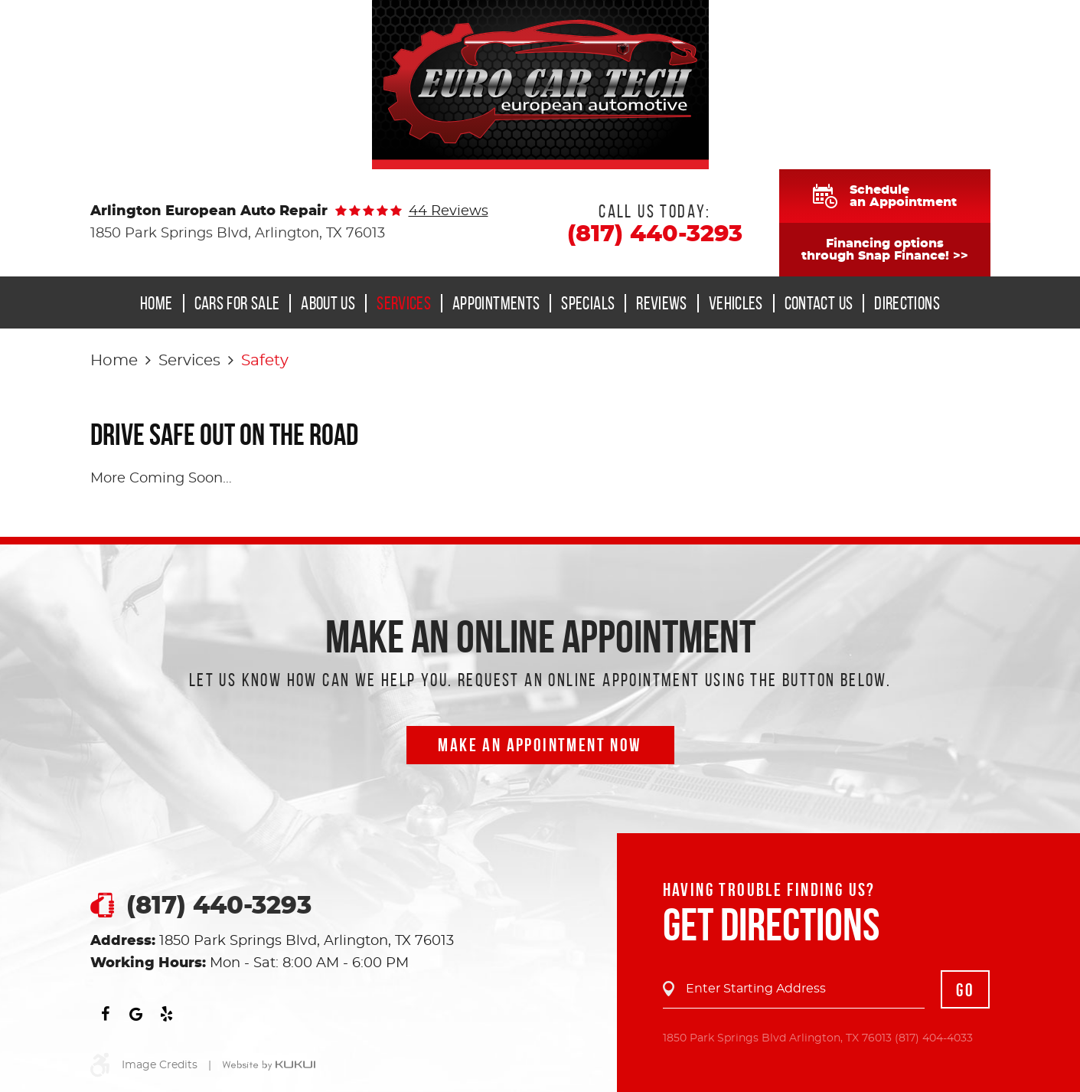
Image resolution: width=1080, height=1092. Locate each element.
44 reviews (448, 211)
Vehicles (736, 303)
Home (156, 303)
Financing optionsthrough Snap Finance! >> (884, 249)
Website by (268, 1066)
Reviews (661, 303)
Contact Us (819, 303)
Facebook (105, 1014)
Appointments (496, 303)
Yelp (167, 1014)
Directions (907, 303)
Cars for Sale (237, 303)
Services (404, 303)
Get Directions (771, 924)
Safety (265, 360)
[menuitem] (161, 303)
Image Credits (159, 1065)
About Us (328, 303)
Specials (588, 303)
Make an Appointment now (539, 745)
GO (965, 990)
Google (136, 1014)
